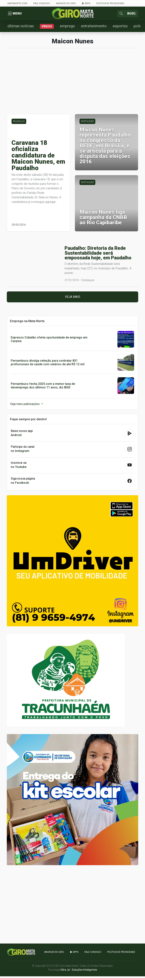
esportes (120, 28)
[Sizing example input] (131, 14)
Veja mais (72, 298)
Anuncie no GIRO (66, 3)
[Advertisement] (72, 85)
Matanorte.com (17, 3)
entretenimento (94, 28)
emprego (67, 28)
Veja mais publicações (26, 405)
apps (86, 3)
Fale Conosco (41, 3)
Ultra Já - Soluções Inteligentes (78, 971)
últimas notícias (21, 28)
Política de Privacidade (110, 3)
